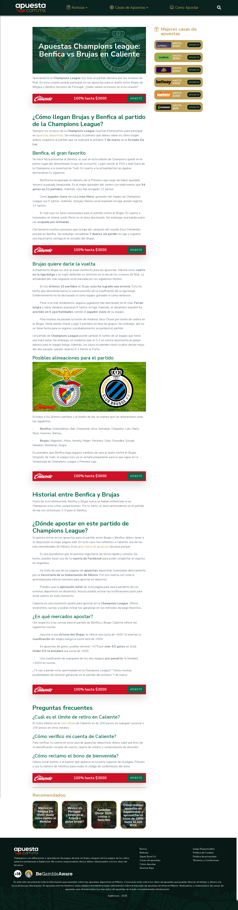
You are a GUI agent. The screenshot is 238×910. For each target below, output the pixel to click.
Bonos (143, 849)
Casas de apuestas (150, 860)
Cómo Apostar (148, 864)
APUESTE (194, 44)
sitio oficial (68, 723)
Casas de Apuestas (127, 7)
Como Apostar (184, 7)
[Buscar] (219, 7)
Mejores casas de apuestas (175, 31)
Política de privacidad (204, 856)
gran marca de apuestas (93, 547)
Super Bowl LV (148, 856)
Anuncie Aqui (147, 868)
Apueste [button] (136, 98)
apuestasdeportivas (49, 135)
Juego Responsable (203, 849)
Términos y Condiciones (206, 860)
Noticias (76, 7)
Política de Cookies (203, 852)
